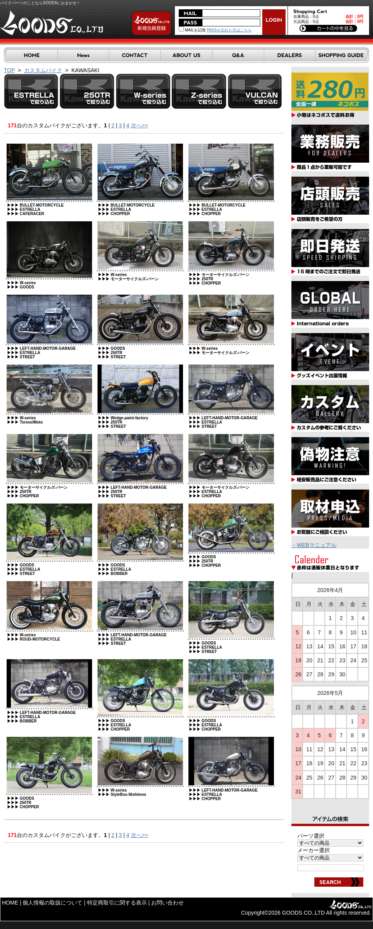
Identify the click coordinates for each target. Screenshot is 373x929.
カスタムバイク (43, 70)
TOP (9, 70)
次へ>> (139, 125)
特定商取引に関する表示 (117, 902)
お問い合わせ (167, 902)
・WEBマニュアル (313, 545)
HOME (10, 902)
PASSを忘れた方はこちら (229, 30)
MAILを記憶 (192, 30)
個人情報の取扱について (52, 902)
